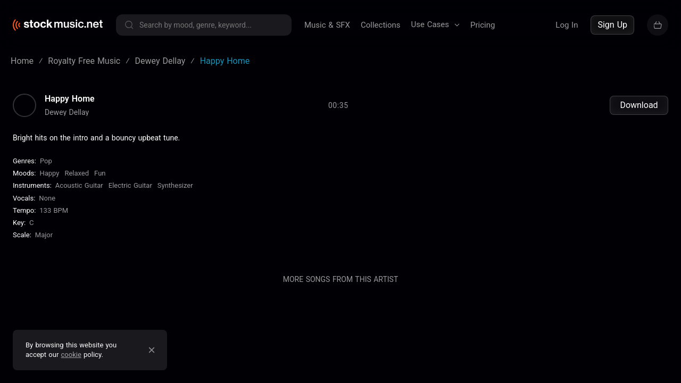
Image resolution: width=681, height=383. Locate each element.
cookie (71, 355)
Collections (381, 25)
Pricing (482, 25)
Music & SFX (327, 25)
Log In (566, 25)
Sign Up (612, 25)
